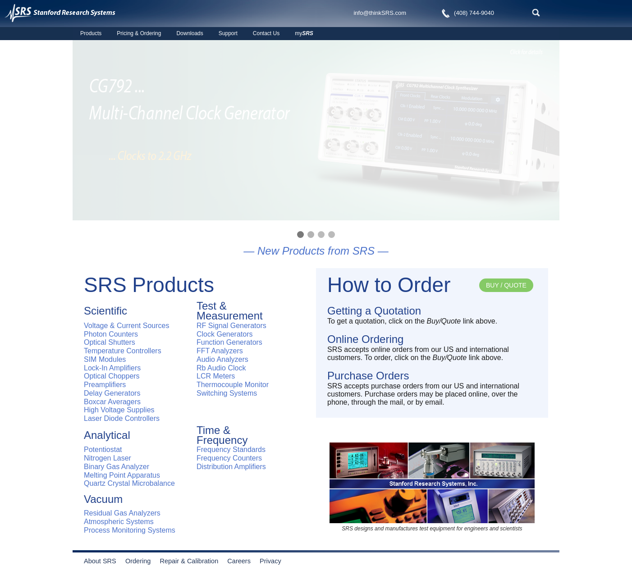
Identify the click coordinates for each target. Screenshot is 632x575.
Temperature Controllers (122, 351)
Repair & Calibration (189, 561)
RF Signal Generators (231, 325)
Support (228, 33)
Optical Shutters (109, 342)
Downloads (189, 33)
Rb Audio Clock (221, 368)
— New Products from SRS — (315, 251)
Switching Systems (227, 393)
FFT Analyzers (220, 351)
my (304, 33)
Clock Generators (225, 334)
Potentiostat (103, 449)
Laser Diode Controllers (122, 418)
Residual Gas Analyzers (122, 513)
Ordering (141, 561)
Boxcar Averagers (112, 402)
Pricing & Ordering (139, 33)
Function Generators (229, 342)
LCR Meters (216, 376)
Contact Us (266, 33)
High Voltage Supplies (119, 410)
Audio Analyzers (222, 359)
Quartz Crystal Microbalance (129, 483)
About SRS (104, 561)
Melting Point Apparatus (122, 475)
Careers (239, 561)
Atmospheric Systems (119, 521)
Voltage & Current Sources (126, 325)
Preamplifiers (105, 384)
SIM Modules (105, 359)
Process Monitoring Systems (129, 530)
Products (90, 33)
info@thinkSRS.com (379, 12)
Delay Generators (112, 393)
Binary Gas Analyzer (116, 466)
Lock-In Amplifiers (112, 368)
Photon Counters (111, 334)
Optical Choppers (112, 376)
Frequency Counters (229, 458)
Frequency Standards (231, 449)
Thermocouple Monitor (233, 384)
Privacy (270, 561)
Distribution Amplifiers (231, 466)
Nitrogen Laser (107, 458)
